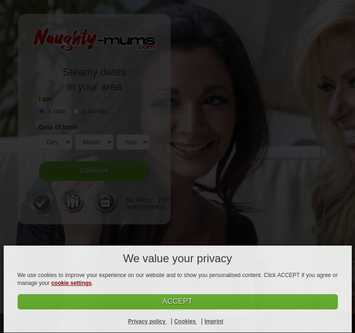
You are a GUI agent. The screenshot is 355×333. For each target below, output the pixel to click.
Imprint (213, 321)
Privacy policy (147, 321)
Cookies (185, 321)
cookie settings (71, 283)
